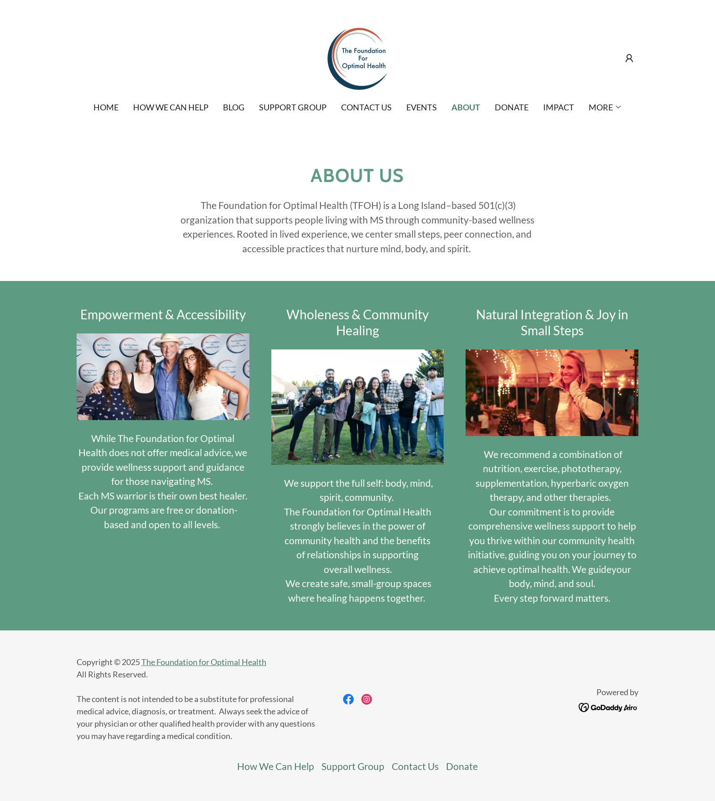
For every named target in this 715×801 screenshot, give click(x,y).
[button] (629, 58)
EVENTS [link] (421, 107)
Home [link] (106, 107)
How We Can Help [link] (170, 107)
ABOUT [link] (465, 107)
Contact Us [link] (366, 107)
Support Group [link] (292, 107)
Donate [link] (511, 107)
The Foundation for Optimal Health (203, 662)
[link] (357, 56)
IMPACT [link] (558, 107)
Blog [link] (233, 107)
